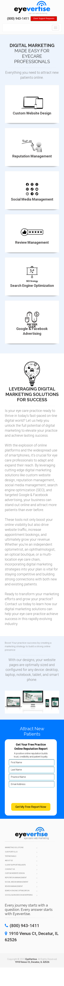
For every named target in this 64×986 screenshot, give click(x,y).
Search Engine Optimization (17, 891)
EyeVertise (31, 959)
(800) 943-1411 (18, 18)
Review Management (14, 886)
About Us (9, 860)
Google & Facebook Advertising (19, 895)
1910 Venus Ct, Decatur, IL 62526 (32, 962)
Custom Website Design (15, 873)
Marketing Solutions (14, 847)
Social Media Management (16, 882)
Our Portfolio (11, 852)
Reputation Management (16, 877)
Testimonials (10, 856)
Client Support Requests (43, 18)
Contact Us (10, 869)
